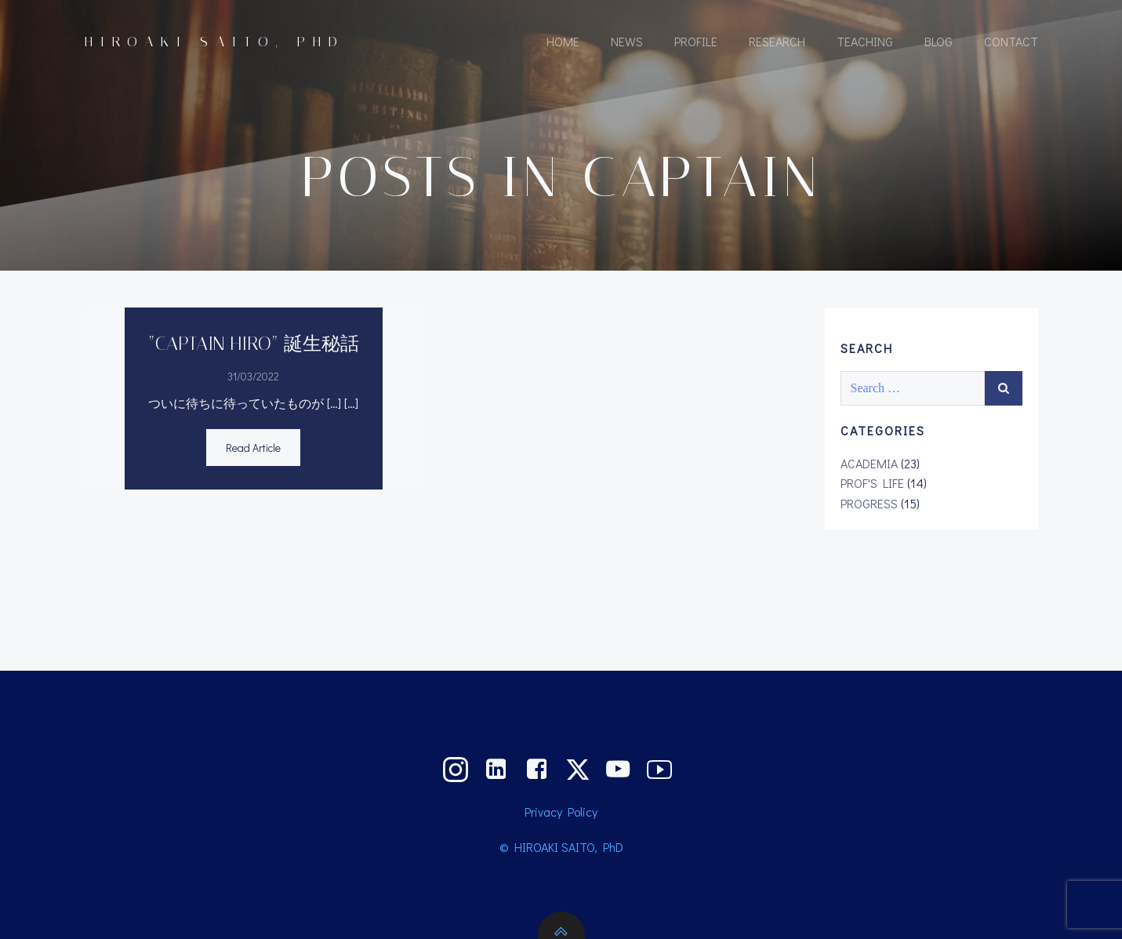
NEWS (627, 41)
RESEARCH (777, 41)
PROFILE (695, 41)
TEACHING (865, 41)
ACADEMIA (869, 463)
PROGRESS (869, 503)
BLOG (938, 41)
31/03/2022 (253, 376)
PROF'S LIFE (872, 483)
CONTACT (1011, 41)
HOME (562, 41)
